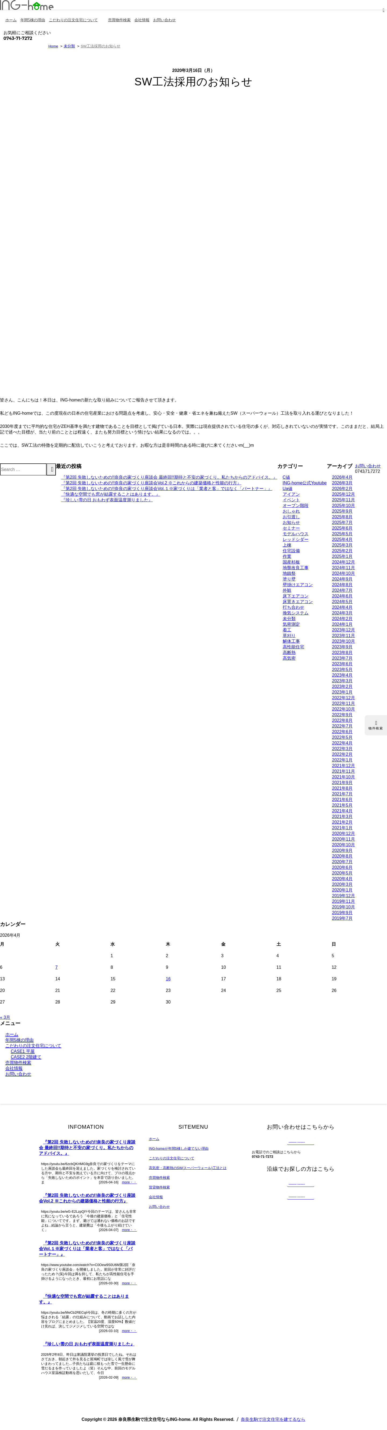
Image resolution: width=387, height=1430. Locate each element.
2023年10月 (343, 641)
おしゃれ (291, 511)
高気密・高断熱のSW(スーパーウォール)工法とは (188, 1168)
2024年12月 (343, 562)
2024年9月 (342, 579)
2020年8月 (342, 856)
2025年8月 (342, 517)
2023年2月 (342, 686)
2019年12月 (343, 895)
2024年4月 (342, 607)
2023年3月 (342, 681)
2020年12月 (343, 833)
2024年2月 (342, 618)
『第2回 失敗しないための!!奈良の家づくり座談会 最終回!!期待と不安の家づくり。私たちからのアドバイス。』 (169, 477)
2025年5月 (342, 534)
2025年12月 (343, 494)
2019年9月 (342, 912)
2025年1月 (342, 556)
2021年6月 (342, 799)
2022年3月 (342, 748)
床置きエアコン (298, 601)
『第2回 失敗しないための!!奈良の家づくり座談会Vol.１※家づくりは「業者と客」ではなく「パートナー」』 (166, 488)
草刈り (289, 635)
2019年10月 (343, 907)
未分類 (289, 618)
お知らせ (291, 522)
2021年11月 (343, 771)
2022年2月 (342, 754)
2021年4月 (342, 811)
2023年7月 (342, 658)
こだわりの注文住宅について (33, 1045)
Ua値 (287, 488)
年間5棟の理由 (19, 1040)
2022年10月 (343, 709)
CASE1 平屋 (23, 1051)
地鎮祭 (289, 573)
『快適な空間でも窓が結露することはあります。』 (110, 494)
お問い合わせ (18, 1074)
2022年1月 (342, 760)
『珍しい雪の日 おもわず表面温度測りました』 (107, 500)
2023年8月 (342, 652)
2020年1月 (342, 890)
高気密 (289, 658)
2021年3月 (342, 816)
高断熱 (289, 652)
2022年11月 (343, 703)
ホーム (11, 1034)
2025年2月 (342, 550)
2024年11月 (343, 567)
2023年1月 (342, 692)
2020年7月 (342, 861)
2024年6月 (342, 596)
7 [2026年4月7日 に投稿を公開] (56, 967)
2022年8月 (342, 720)
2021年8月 (342, 788)
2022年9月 (342, 714)
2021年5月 (342, 805)
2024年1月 (342, 624)
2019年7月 (342, 918)
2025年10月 (343, 505)
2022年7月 (342, 726)
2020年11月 (343, 839)
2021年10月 (343, 777)
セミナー (291, 528)
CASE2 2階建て (26, 1057)
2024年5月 (342, 601)
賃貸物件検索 (159, 1187)
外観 (287, 590)
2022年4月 (342, 743)
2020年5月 (342, 873)
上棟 (287, 545)
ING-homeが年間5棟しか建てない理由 (179, 1148)
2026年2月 (342, 488)
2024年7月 (342, 590)
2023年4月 (342, 675)
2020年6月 (342, 867)
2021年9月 (342, 782)
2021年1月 (342, 828)
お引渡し (291, 517)
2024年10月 (343, 573)
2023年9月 (342, 647)
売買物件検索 (18, 1062)
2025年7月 (342, 522)
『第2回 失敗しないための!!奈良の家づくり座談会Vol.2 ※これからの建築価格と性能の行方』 (151, 483)
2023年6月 (342, 664)
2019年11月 (343, 901)
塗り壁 (289, 579)
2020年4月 (342, 878)
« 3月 (5, 1017)
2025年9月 (342, 511)
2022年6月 (342, 731)
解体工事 (291, 641)
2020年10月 (343, 844)
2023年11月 (343, 635)
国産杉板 (291, 562)
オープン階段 (296, 505)
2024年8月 (342, 584)
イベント (291, 500)
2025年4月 (342, 539)
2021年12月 (343, 765)
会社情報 (14, 1068)
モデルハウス (296, 534)
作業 (287, 556)
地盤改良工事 (296, 567)
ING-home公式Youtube (305, 483)
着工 (287, 630)
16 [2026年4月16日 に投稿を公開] (168, 979)
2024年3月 (342, 613)
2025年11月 (343, 500)
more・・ (129, 1182)
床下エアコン (296, 596)
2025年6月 (342, 528)
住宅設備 (291, 550)
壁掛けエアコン (298, 584)
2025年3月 (342, 545)
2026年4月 (342, 477)
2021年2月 (342, 822)
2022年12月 (343, 697)
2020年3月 (342, 884)
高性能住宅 (293, 647)
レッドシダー (296, 539)
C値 (286, 477)
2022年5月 (342, 737)
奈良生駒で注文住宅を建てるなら (273, 1419)
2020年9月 (342, 850)
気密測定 (291, 624)
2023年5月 (342, 669)
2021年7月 (342, 794)
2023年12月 (343, 630)
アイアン (291, 494)
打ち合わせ (293, 607)
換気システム (296, 613)
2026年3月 (342, 483)
